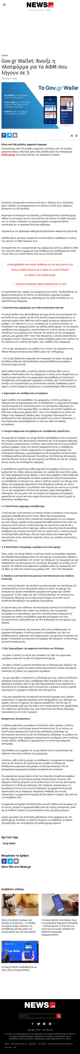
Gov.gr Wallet (9, 843)
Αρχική (7, 1044)
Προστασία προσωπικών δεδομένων (60, 1044)
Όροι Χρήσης (42, 1044)
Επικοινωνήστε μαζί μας (19, 1044)
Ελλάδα (4, 55)
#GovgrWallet (17, 264)
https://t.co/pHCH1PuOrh (55, 269)
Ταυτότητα (8, 1047)
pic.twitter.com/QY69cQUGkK (40, 275)
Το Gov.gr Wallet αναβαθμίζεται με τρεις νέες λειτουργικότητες (19, 968)
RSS (15, 1047)
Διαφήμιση (32, 1044)
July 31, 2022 (60, 284)
